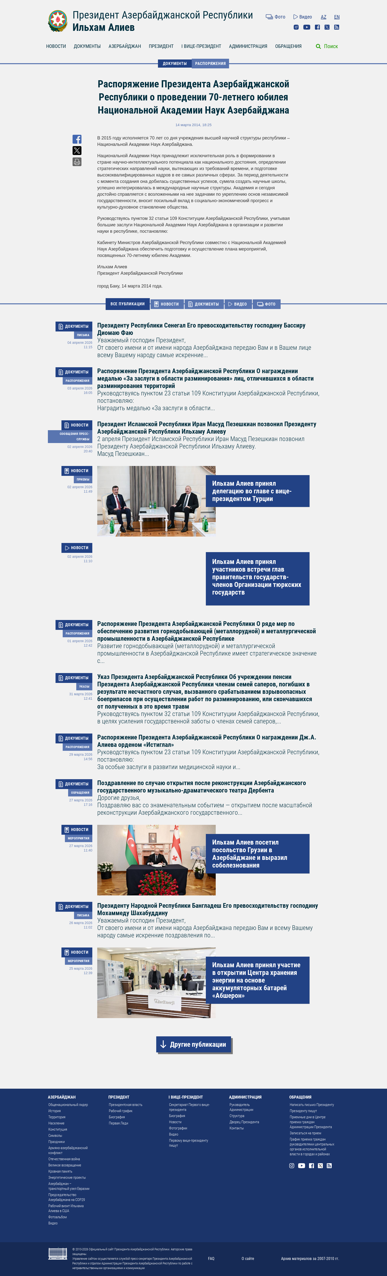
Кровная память (60, 1171)
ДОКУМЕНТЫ (87, 46)
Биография (117, 1117)
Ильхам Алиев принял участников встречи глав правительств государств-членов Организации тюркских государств (256, 577)
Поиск (331, 46)
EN (337, 17)
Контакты (237, 1128)
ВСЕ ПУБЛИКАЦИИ (128, 304)
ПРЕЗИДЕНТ (161, 46)
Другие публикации (198, 1044)
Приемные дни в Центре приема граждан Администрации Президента (311, 1122)
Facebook (317, 27)
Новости (175, 1122)
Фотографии (178, 1128)
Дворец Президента (244, 1122)
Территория (56, 1117)
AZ (323, 17)
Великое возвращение (64, 1165)
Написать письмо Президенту (312, 1104)
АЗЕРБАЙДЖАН (125, 46)
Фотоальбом (57, 1217)
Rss (336, 27)
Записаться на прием (305, 1133)
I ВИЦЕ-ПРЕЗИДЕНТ (201, 46)
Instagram (296, 27)
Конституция (57, 1129)
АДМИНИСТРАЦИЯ (248, 46)
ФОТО (270, 304)
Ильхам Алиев (104, 27)
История (54, 1111)
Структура (237, 1116)
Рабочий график (121, 1111)
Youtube (306, 27)
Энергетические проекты (67, 1177)
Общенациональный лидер (68, 1104)
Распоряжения (210, 63)
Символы (55, 1135)
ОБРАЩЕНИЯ (288, 46)
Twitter (327, 27)
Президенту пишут (303, 1111)
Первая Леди (118, 1123)
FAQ (211, 1259)
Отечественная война (64, 1159)
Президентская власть (125, 1104)
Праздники (56, 1142)
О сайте (248, 1259)
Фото (280, 17)
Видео (305, 17)
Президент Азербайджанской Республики (163, 15)
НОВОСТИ (56, 46)
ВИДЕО (240, 304)
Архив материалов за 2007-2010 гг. (310, 1259)
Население (56, 1123)
